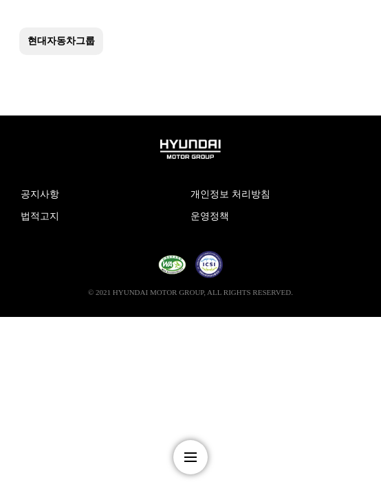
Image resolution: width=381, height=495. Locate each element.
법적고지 (40, 216)
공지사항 (40, 194)
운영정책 (209, 216)
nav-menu (190, 457)
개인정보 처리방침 (230, 194)
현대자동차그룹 (61, 41)
